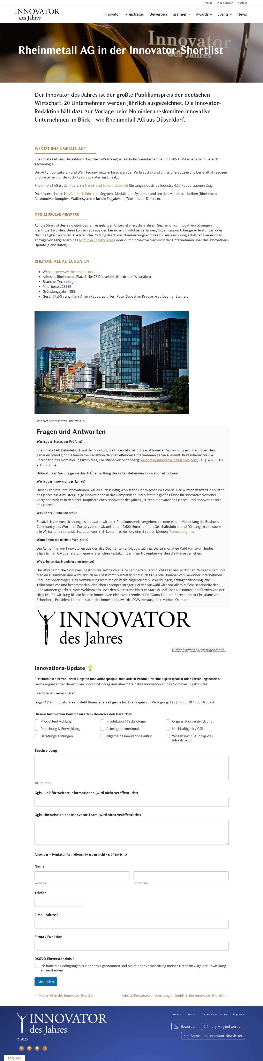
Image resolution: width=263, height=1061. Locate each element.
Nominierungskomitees (97, 240)
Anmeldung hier (182, 531)
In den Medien (225, 3)
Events (223, 14)
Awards (202, 14)
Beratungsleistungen (57, 736)
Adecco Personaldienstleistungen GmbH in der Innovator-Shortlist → (175, 995)
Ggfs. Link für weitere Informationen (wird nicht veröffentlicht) (86, 793)
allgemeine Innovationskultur (129, 736)
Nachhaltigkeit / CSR (187, 729)
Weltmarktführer (82, 193)
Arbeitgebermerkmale (123, 729)
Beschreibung (46, 751)
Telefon (41, 893)
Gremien (179, 14)
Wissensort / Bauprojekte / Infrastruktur (192, 738)
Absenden (46, 981)
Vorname (41, 883)
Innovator (111, 14)
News (242, 14)
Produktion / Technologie (126, 721)
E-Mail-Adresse (46, 915)
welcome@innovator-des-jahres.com (169, 460)
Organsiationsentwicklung (192, 721)
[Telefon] (59, 902)
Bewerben (158, 14)
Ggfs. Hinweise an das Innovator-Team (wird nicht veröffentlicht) (88, 815)
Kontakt (242, 3)
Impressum (239, 1014)
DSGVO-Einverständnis (54, 959)
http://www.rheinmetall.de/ (72, 271)
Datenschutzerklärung (214, 1014)
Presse (208, 3)
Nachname (141, 883)
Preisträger (134, 14)
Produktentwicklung (56, 721)
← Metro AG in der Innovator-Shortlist (64, 995)
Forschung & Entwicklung (60, 729)
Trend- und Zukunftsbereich (106, 185)
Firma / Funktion (48, 937)
